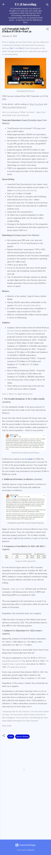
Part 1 (12, 48)
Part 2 (21, 48)
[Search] (47, 5)
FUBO (10, 736)
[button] (47, 29)
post (30, 459)
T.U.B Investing (25, 4)
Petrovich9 (31, 850)
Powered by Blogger (25, 845)
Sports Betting (22, 736)
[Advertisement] (25, 817)
